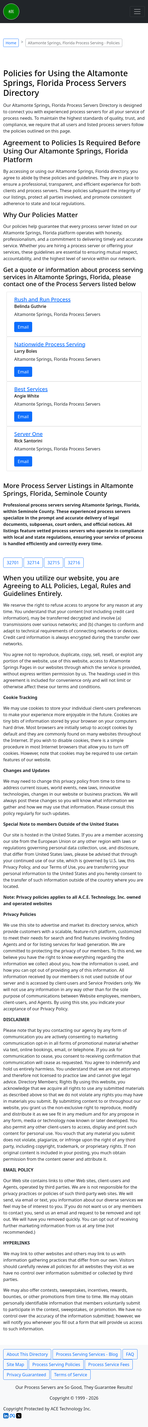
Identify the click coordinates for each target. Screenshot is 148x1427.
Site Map (15, 1364)
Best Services (31, 389)
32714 (33, 563)
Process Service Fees (108, 1364)
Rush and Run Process (42, 299)
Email (23, 327)
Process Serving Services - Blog (87, 1354)
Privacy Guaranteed (26, 1375)
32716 (74, 563)
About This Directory (27, 1354)
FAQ (130, 1354)
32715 (53, 563)
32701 (13, 563)
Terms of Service (70, 1375)
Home (11, 42)
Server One (28, 434)
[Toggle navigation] (137, 11)
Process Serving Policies (56, 1364)
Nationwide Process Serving (50, 344)
